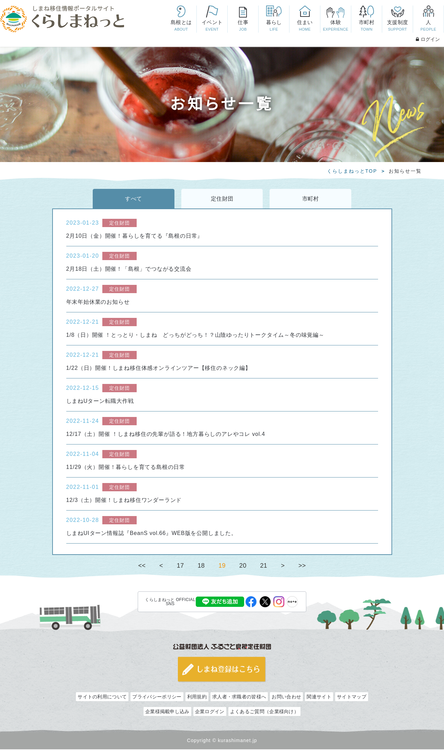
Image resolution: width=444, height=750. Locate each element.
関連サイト (319, 697)
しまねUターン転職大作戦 (100, 401)
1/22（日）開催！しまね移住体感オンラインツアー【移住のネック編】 (158, 368)
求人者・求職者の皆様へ (239, 697)
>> (302, 565)
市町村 (366, 26)
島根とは (181, 26)
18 (201, 565)
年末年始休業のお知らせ (98, 302)
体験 (335, 26)
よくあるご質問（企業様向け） (264, 712)
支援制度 (397, 26)
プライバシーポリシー (156, 697)
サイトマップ (351, 697)
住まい (304, 26)
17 (180, 565)
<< (142, 565)
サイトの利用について (102, 697)
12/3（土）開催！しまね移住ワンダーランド (124, 500)
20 (243, 565)
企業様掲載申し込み (167, 712)
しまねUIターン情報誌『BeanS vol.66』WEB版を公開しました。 (151, 533)
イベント (211, 26)
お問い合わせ (286, 697)
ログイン (428, 39)
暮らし (273, 26)
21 (263, 565)
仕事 (242, 26)
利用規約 (197, 697)
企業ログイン (210, 712)
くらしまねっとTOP (352, 171)
